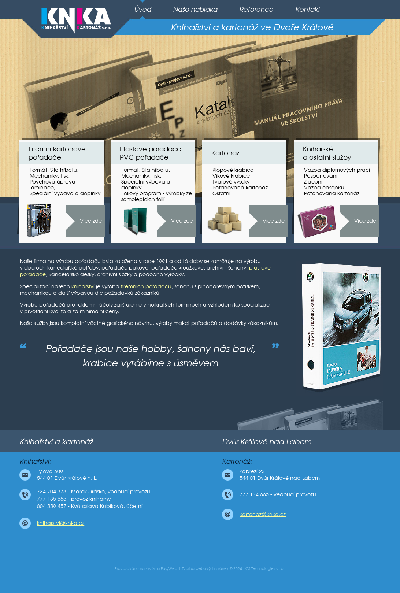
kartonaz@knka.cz (263, 514)
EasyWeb (169, 568)
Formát (38, 170)
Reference (256, 9)
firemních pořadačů (146, 286)
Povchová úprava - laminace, (54, 184)
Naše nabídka (195, 9)
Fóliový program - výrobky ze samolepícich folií (156, 196)
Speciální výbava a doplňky (65, 193)
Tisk (64, 176)
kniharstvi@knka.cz (60, 523)
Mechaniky (44, 176)
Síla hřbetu (63, 170)
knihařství (83, 286)
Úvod (142, 9)
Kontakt (307, 9)
